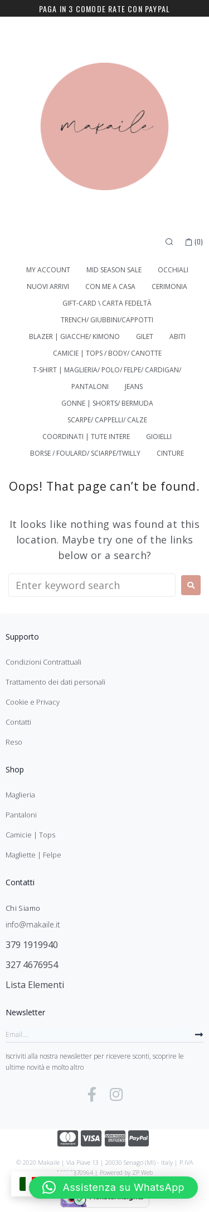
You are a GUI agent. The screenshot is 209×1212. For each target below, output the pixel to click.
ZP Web (142, 1172)
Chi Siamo (23, 908)
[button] (113, 1187)
